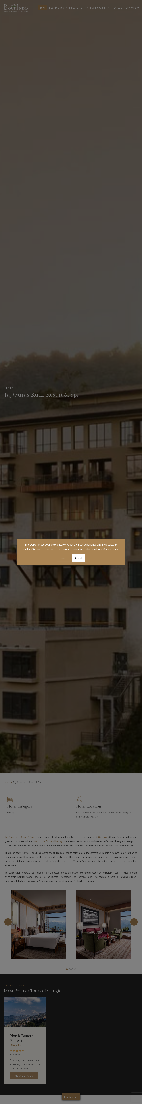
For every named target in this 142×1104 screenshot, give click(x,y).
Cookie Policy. (111, 548)
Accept (78, 558)
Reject (63, 558)
